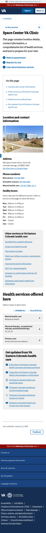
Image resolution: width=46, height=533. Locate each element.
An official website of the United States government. (25, 1)
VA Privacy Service (8, 516)
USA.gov (4, 520)
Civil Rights (18, 503)
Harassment (37, 506)
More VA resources (8, 468)
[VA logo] (3, 10)
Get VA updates (7, 476)
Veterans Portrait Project (11, 523)
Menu (40, 10)
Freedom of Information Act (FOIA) (15, 506)
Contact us (5, 452)
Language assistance (9, 483)
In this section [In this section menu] (23, 27)
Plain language (32, 510)
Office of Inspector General (12, 510)
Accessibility (6, 503)
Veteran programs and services (13, 460)
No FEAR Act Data (26, 516)
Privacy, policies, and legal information (17, 513)
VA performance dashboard (22, 520)
